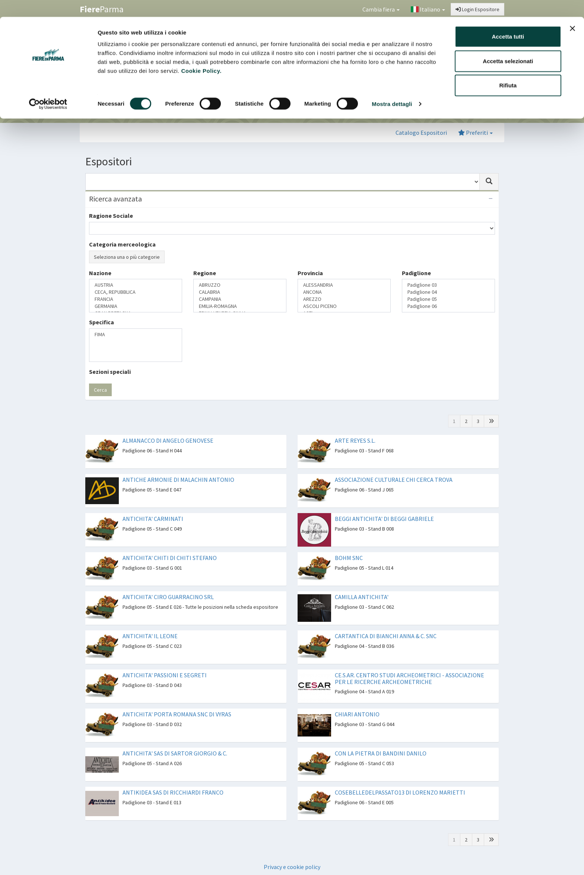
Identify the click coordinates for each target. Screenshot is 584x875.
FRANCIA (135, 299)
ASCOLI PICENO (344, 306)
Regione (204, 273)
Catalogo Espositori (421, 132)
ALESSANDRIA (344, 285)
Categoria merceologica (122, 244)
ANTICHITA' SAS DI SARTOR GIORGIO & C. (175, 753)
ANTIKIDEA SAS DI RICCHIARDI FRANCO (173, 792)
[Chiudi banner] (572, 11)
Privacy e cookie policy (292, 867)
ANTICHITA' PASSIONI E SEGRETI (165, 675)
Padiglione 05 (448, 299)
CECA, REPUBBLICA (135, 292)
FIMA (135, 334)
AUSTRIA (135, 285)
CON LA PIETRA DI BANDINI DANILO (380, 753)
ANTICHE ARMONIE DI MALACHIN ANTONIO (178, 479)
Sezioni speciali (110, 371)
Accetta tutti (508, 19)
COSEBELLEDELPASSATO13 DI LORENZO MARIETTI (400, 792)
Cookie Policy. (201, 54)
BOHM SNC (349, 557)
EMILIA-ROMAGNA (240, 306)
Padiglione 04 (448, 292)
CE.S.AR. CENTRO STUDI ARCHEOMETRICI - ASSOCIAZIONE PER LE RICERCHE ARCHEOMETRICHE (409, 678)
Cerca (100, 389)
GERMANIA (135, 306)
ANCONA (344, 292)
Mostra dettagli (392, 87)
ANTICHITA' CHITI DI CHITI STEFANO (170, 557)
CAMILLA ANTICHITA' (361, 597)
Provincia (310, 273)
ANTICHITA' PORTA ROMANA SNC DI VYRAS (177, 714)
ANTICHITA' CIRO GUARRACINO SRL (168, 597)
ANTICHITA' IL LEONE (150, 636)
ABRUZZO (240, 285)
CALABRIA (240, 292)
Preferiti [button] (475, 132)
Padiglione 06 (448, 306)
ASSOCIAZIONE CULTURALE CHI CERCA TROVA (394, 479)
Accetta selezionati (508, 44)
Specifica (101, 322)
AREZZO (344, 299)
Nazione (100, 273)
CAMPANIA (240, 299)
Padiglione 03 (448, 285)
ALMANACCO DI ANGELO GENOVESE (168, 440)
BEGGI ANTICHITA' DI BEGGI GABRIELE (384, 518)
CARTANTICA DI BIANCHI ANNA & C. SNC (386, 636)
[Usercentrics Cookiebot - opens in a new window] (48, 87)
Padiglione (416, 273)
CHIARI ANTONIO (357, 714)
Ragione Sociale (111, 215)
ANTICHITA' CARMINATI (153, 518)
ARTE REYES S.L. (355, 440)
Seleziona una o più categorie (127, 257)
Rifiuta (508, 68)
